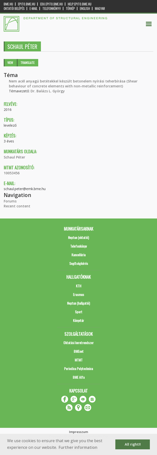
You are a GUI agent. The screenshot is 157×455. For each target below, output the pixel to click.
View (10, 62)
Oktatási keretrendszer (78, 342)
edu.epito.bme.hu (51, 4)
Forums (10, 201)
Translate (27, 62)
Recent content (17, 206)
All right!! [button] (133, 444)
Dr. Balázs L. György (48, 91)
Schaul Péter (14, 157)
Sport (78, 311)
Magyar (100, 8)
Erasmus (78, 294)
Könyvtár (78, 320)
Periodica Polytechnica (78, 368)
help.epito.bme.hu (79, 4)
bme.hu (8, 4)
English (85, 8)
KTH (78, 285)
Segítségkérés (78, 263)
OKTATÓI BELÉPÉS (14, 8)
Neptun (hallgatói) (78, 303)
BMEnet (79, 351)
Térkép (70, 8)
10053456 (11, 173)
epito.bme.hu (26, 4)
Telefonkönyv (51, 8)
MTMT (79, 359)
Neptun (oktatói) (78, 237)
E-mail (33, 8)
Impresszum (78, 432)
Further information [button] (78, 447)
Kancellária (78, 254)
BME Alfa (79, 377)
